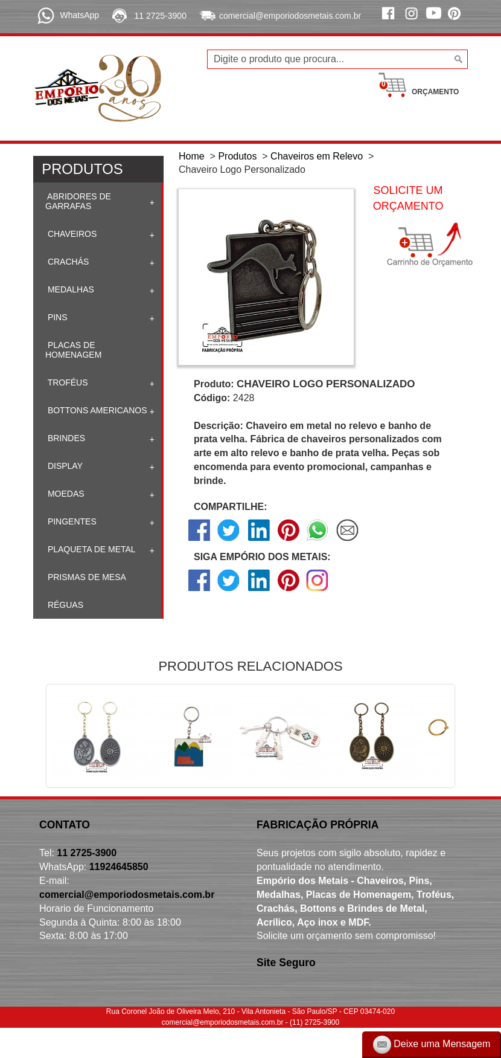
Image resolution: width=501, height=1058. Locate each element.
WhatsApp (79, 15)
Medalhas (69, 289)
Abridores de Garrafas (78, 201)
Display (64, 466)
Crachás (67, 261)
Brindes (65, 438)
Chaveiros (71, 234)
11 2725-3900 (161, 16)
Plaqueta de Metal (90, 549)
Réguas (64, 605)
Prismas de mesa (85, 577)
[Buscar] (457, 59)
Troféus (66, 382)
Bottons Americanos (96, 410)
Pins (56, 317)
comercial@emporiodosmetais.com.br (290, 16)
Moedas (65, 493)
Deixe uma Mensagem (432, 1045)
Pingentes (71, 521)
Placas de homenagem (73, 350)
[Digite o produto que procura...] (337, 59)
